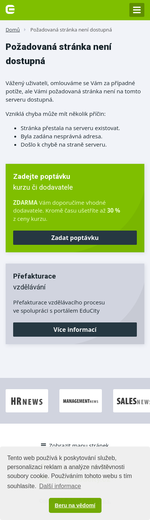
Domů (13, 29)
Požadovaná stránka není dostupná (71, 29)
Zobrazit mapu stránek (75, 445)
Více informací (74, 329)
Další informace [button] (60, 486)
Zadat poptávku (74, 238)
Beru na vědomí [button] (75, 505)
